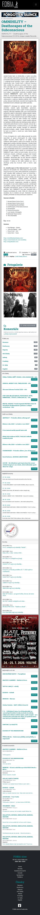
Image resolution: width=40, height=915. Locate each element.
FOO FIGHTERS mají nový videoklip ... (13, 611)
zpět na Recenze (7, 18)
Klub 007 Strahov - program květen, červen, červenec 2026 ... (18, 593)
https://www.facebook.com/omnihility (15, 240)
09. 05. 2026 (6, 516)
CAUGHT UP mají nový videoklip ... (13, 563)
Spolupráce (20, 875)
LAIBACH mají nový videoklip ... (12, 581)
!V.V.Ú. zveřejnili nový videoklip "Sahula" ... (15, 546)
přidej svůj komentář (28, 325)
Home (20, 866)
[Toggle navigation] (35, 4)
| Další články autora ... (21, 256)
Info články (20, 891)
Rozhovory (20, 887)
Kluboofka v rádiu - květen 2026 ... (13, 552)
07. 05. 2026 (6, 477)
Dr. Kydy (20, 898)
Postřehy (20, 896)
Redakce (20, 877)
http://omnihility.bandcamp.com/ (13, 238)
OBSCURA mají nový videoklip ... (12, 587)
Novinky (20, 868)
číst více (34, 379)
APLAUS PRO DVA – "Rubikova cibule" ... (15, 606)
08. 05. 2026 (6, 494)
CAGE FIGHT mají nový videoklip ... (13, 576)
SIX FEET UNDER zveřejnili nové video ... (14, 600)
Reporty (20, 889)
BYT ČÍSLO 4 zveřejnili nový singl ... (13, 557)
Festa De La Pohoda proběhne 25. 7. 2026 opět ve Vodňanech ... (17, 569)
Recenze (20, 885)
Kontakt (20, 873)
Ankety (20, 893)
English (20, 900)
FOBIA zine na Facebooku (20, 906)
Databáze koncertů (20, 871)
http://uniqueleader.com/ (11, 241)
